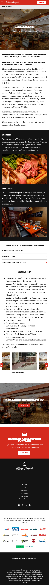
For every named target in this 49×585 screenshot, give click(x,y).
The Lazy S (24, 496)
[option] (24, 365)
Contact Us (41, 2)
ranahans (9, 7)
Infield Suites (24, 488)
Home (3, 7)
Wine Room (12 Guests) (9, 257)
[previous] (1, 365)
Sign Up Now (24, 453)
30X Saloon (24, 493)
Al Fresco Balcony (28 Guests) (12, 251)
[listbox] (24, 365)
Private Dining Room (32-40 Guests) (14, 262)
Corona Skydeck (24, 499)
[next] (46, 365)
